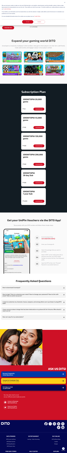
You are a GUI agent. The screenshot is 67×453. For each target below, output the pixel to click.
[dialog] (33, 12)
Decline (39, 21)
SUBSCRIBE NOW (8, 49)
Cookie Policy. (37, 16)
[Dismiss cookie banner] (64, 3)
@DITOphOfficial (12, 424)
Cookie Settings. (7, 9)
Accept (27, 21)
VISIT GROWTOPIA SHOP (47, 260)
